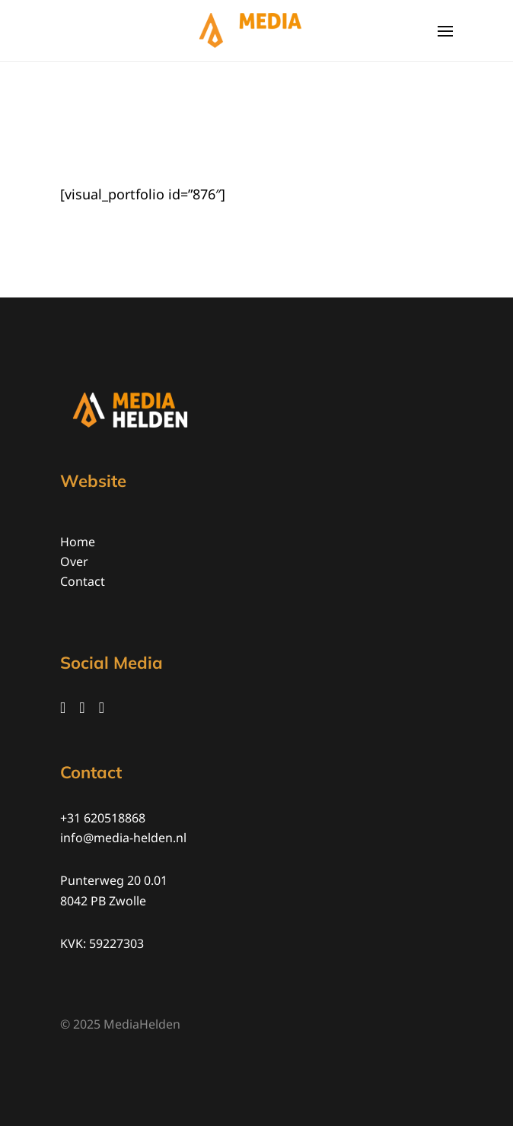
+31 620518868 (102, 818)
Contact (82, 581)
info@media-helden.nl (123, 837)
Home (77, 541)
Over (74, 561)
